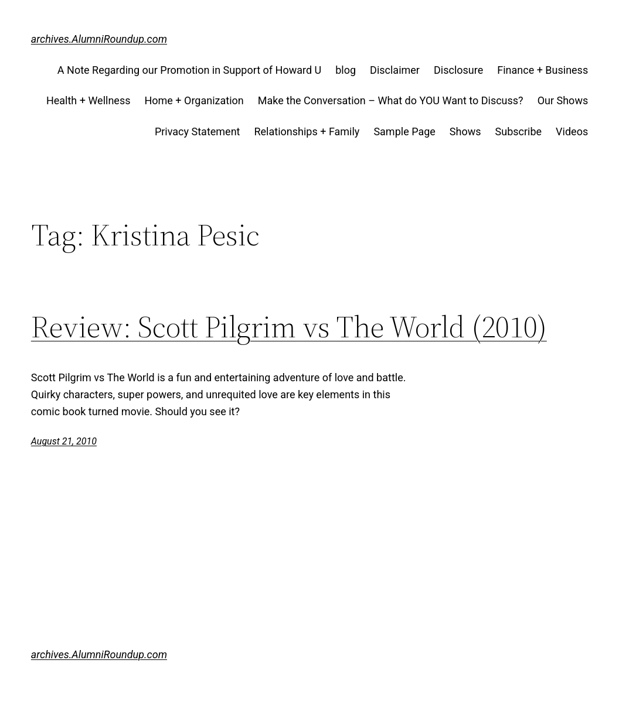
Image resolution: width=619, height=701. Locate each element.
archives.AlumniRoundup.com (99, 39)
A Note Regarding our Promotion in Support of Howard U (189, 70)
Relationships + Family (306, 131)
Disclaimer (395, 70)
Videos (572, 131)
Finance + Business (542, 70)
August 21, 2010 (64, 441)
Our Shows (563, 100)
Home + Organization (193, 100)
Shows (465, 131)
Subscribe (518, 131)
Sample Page (404, 131)
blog (345, 70)
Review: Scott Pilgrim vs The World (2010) (289, 326)
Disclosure (458, 70)
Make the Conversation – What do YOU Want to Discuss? (390, 100)
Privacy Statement (197, 131)
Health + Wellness (88, 100)
